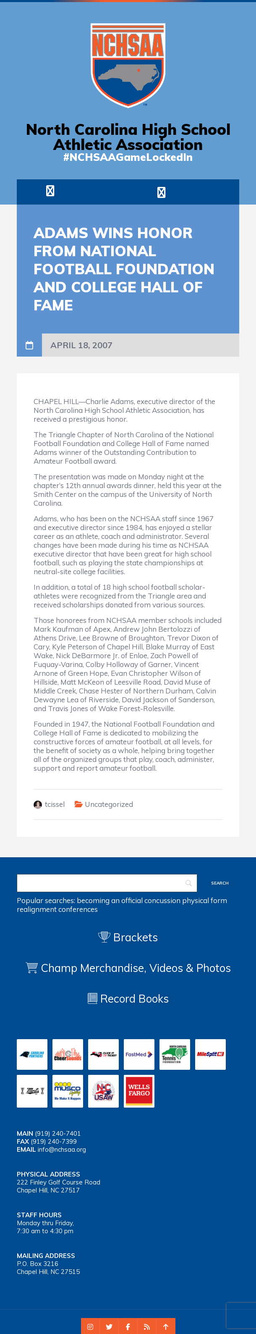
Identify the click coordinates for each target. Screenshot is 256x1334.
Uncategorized (109, 804)
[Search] (107, 883)
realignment (37, 909)
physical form (204, 900)
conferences (78, 909)
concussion (162, 900)
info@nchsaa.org (62, 1149)
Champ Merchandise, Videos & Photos (136, 968)
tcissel (55, 804)
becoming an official (110, 900)
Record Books (128, 999)
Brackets (128, 937)
